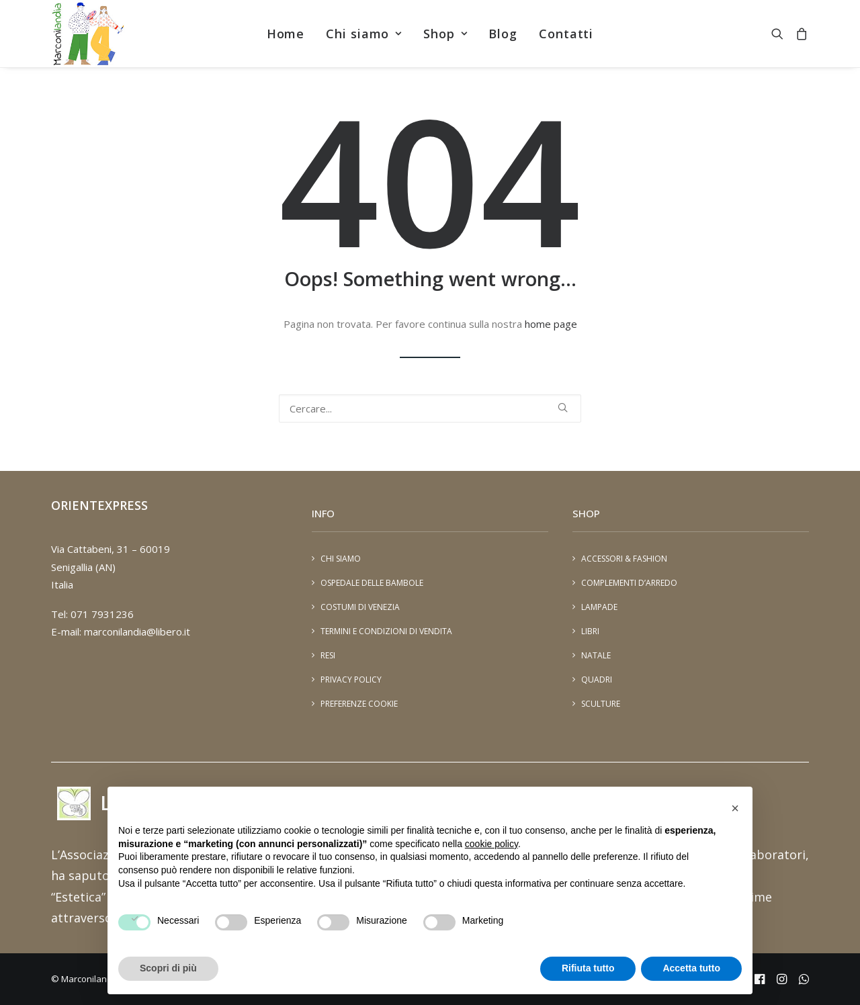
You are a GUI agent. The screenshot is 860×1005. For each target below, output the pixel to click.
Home (286, 34)
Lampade (599, 607)
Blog (502, 34)
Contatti (566, 34)
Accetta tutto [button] (691, 968)
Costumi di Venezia (360, 607)
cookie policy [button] (491, 843)
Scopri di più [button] (168, 968)
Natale (596, 655)
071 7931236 (102, 614)
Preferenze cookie (359, 703)
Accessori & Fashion (624, 558)
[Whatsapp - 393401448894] (804, 981)
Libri (590, 631)
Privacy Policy (351, 679)
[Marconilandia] (88, 33)
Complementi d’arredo (629, 582)
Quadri (596, 679)
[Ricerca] (430, 408)
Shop (445, 34)
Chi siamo (364, 34)
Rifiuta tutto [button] (588, 968)
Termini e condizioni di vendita (386, 631)
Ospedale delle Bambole (371, 582)
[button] (780, 33)
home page (551, 324)
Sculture (600, 703)
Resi (327, 655)
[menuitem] (285, 33)
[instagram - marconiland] (782, 981)
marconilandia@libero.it (137, 631)
